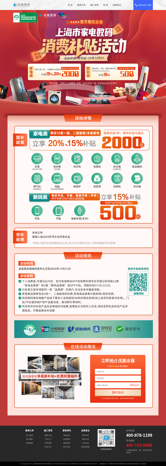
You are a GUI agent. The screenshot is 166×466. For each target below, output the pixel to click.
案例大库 (81, 5)
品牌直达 (117, 5)
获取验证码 (134, 385)
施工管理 (94, 5)
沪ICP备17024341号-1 (61, 464)
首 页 (70, 5)
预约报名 (118, 392)
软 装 (105, 5)
